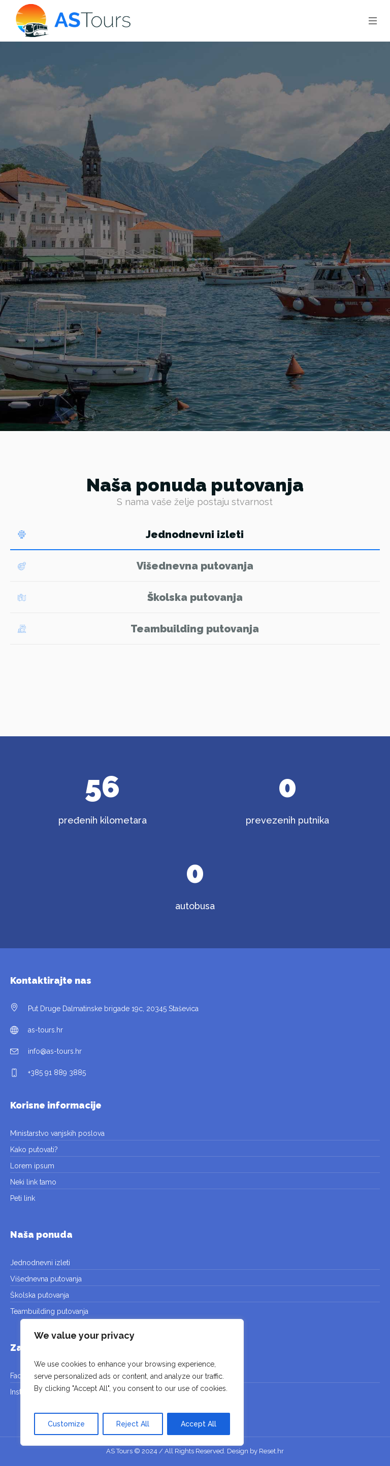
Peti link (22, 1198)
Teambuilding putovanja (49, 1311)
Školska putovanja (39, 1295)
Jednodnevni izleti (40, 1263)
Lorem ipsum (32, 1166)
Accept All (198, 1424)
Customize (66, 1424)
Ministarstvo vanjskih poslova (57, 1133)
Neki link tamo (33, 1182)
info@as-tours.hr (55, 1051)
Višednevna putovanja (46, 1279)
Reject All (132, 1424)
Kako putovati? (34, 1150)
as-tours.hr (45, 1030)
